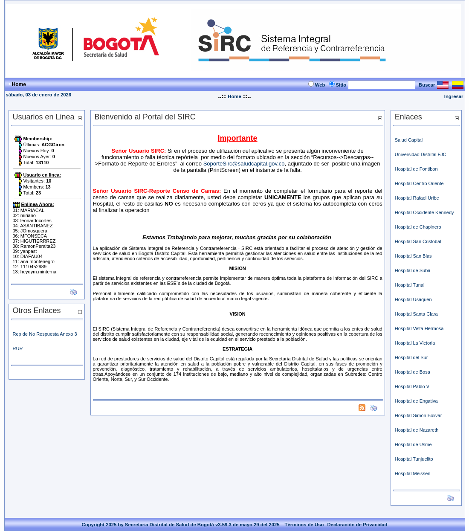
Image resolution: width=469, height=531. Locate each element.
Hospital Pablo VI (413, 386)
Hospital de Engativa (417, 400)
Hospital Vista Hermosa (419, 328)
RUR (18, 348)
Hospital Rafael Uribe (417, 197)
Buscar (427, 84)
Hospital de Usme (413, 444)
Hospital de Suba (413, 270)
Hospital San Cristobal (418, 241)
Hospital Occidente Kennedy (424, 212)
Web (320, 84)
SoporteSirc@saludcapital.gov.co (244, 163)
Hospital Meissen (413, 473)
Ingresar (453, 96)
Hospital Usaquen (413, 299)
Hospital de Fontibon (416, 168)
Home (234, 96)
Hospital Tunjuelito (414, 458)
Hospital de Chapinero (418, 226)
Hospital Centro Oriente (419, 183)
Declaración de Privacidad (357, 524)
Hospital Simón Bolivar (418, 415)
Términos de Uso (304, 524)
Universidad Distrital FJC (420, 154)
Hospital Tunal (410, 284)
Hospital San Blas (413, 255)
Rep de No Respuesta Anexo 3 (45, 334)
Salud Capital (409, 139)
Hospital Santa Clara (416, 313)
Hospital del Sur (411, 357)
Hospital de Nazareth (417, 429)
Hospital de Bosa (412, 371)
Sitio (341, 84)
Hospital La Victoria (416, 342)
